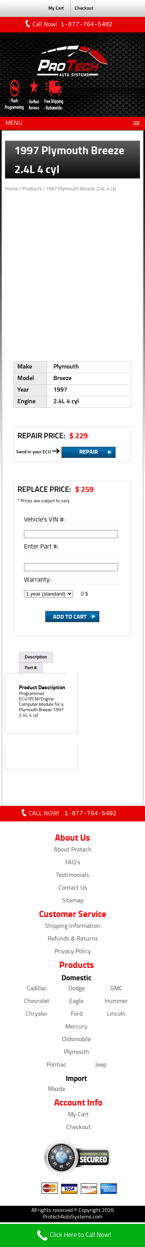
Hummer (116, 1003)
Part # (31, 668)
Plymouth (76, 1054)
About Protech (73, 851)
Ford (76, 1016)
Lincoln (116, 1016)
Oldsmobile (76, 1041)
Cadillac (37, 990)
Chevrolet (36, 1003)
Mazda (56, 1091)
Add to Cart (70, 617)
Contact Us (72, 890)
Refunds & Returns (73, 940)
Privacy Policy (73, 953)
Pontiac (56, 1067)
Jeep (100, 1067)
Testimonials (72, 877)
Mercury (76, 1028)
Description (36, 658)
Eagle (76, 1003)
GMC (116, 990)
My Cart (56, 8)
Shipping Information (72, 928)
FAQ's (72, 864)
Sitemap (73, 902)
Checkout (84, 8)
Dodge (76, 990)
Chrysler (37, 1016)
